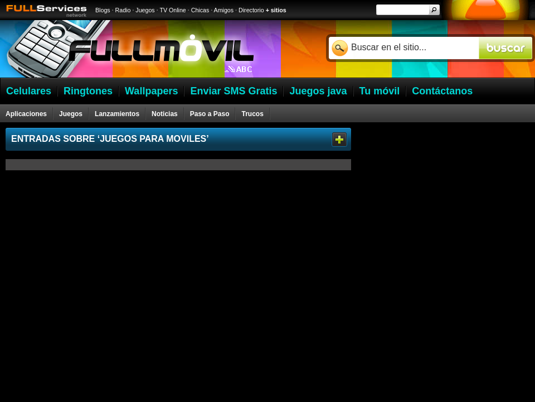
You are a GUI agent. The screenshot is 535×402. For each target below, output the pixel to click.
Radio (123, 10)
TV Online (172, 10)
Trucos (252, 114)
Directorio (251, 10)
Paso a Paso (210, 114)
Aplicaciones (26, 114)
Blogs (102, 10)
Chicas (200, 10)
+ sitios (276, 10)
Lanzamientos (117, 114)
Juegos (144, 10)
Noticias (165, 114)
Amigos (224, 10)
